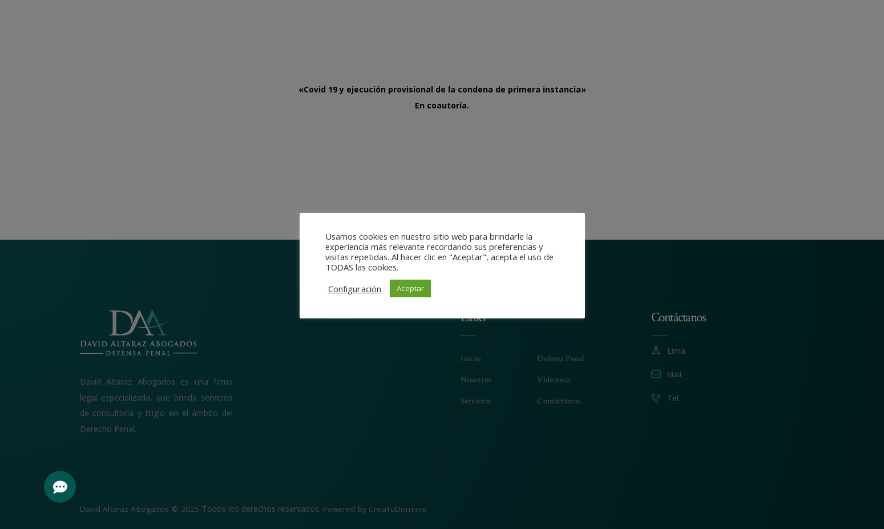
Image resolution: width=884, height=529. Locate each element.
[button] (60, 487)
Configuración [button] (354, 289)
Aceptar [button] (410, 288)
